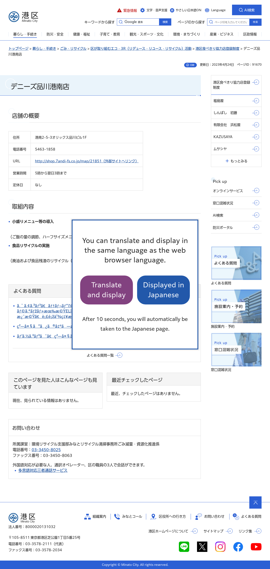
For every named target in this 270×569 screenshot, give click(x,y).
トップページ (18, 48)
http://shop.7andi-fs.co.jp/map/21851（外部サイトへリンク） (87, 161)
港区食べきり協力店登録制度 (217, 48)
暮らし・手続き (44, 48)
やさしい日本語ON (188, 10)
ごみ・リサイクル (73, 48)
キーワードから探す (120, 21)
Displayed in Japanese (163, 290)
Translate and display (106, 290)
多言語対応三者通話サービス (43, 470)
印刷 (192, 65)
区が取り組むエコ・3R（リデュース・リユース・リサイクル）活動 (141, 48)
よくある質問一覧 (100, 355)
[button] (127, 10)
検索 (255, 21)
